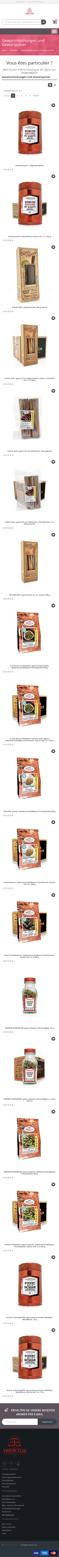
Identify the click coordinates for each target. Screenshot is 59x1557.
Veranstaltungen (9, 1502)
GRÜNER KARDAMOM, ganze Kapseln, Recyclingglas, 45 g (29, 1028)
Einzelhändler (8, 1480)
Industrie (6, 1487)
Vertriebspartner (9, 1483)
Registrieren (47, 1422)
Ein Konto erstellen (36, 2)
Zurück (6, 95)
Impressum (6, 1511)
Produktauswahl (9, 1474)
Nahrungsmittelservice (11, 1477)
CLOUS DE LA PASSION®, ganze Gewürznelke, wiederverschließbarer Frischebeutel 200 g (29, 667)
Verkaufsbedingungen (11, 1508)
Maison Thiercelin (11, 1545)
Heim (4, 50)
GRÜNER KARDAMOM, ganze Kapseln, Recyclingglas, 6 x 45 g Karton (29, 1100)
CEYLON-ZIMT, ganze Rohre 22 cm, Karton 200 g (29, 595)
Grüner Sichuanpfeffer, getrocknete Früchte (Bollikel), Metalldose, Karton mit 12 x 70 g (29, 1391)
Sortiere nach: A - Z (13, 91)
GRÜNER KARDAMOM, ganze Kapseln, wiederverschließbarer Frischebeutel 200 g (29, 1173)
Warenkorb (6, 1530)
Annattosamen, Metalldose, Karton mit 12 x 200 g (29, 236)
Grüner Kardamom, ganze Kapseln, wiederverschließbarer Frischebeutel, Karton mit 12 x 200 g (29, 1245)
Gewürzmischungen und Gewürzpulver (37, 50)
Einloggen (20, 2)
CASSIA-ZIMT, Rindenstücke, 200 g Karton (29, 307)
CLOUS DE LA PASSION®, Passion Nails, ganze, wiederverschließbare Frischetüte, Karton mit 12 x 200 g (29, 739)
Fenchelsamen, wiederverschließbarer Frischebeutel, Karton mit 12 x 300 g (29, 883)
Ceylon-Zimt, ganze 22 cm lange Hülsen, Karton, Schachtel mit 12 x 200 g (29, 379)
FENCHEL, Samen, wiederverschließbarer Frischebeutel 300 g (30, 811)
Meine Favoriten (9, 1527)
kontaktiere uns (8, 1499)
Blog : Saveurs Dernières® (13, 1505)
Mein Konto (7, 1524)
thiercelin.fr (29, 73)
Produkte (13, 50)
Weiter (36, 95)
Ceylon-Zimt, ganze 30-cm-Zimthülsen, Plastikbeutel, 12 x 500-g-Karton (29, 523)
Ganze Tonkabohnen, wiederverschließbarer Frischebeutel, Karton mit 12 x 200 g (29, 956)
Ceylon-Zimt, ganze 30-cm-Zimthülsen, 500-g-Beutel (29, 451)
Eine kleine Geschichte (11, 1496)
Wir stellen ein (8, 1515)
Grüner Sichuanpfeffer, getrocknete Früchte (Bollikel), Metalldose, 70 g (29, 1318)
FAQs (4, 1533)
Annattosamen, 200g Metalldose (29, 165)
